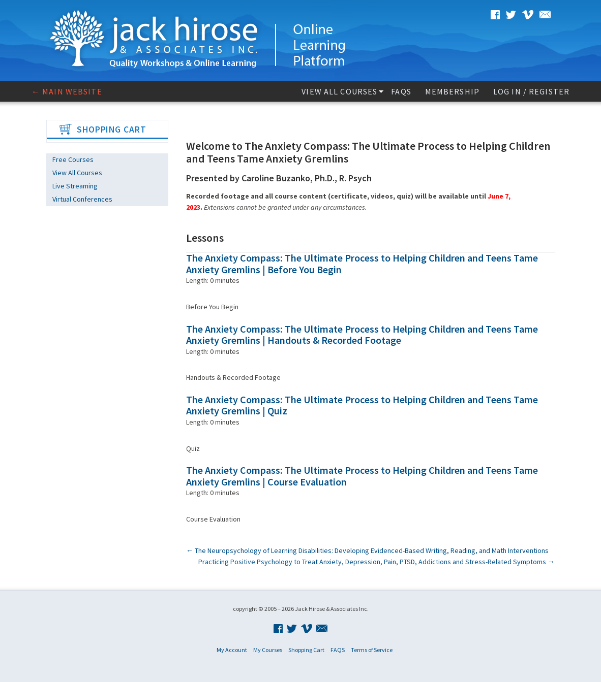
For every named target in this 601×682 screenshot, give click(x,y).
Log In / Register (531, 91)
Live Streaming (75, 185)
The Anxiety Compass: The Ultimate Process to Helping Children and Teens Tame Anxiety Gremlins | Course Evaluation (362, 476)
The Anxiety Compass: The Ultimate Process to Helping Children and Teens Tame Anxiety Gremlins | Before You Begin (362, 263)
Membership (452, 91)
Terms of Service (372, 650)
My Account (232, 650)
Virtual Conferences (82, 199)
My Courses (267, 650)
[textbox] (370, 218)
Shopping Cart (306, 650)
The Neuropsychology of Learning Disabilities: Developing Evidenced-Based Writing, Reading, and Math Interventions (367, 550)
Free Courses (73, 159)
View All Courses (339, 91)
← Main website (67, 91)
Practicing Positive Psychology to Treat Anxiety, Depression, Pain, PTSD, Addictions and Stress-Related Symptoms (376, 561)
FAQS (401, 91)
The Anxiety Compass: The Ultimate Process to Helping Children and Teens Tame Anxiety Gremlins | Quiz (362, 405)
